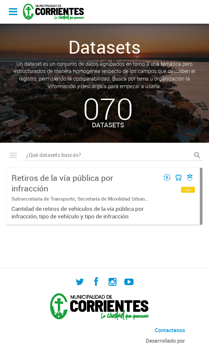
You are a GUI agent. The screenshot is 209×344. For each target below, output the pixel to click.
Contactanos (170, 330)
